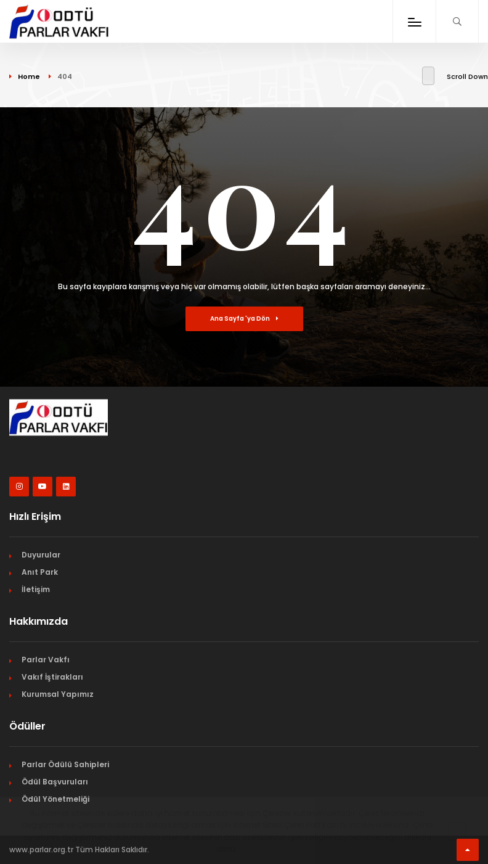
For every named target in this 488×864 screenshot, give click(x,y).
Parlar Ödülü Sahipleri (65, 764)
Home (29, 76)
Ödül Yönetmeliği (55, 799)
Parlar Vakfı (46, 659)
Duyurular (41, 554)
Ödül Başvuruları (55, 781)
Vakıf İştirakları (52, 677)
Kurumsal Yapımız (58, 694)
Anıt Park (40, 572)
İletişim (36, 589)
